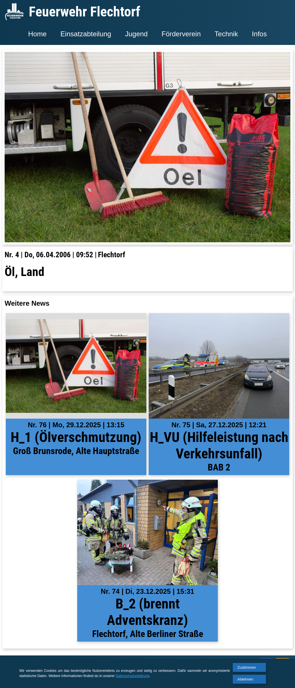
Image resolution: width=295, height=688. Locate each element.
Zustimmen (246, 667)
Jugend (136, 34)
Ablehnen (245, 679)
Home (37, 34)
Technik (226, 34)
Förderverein (181, 34)
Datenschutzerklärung (133, 676)
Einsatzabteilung (85, 34)
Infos (259, 34)
